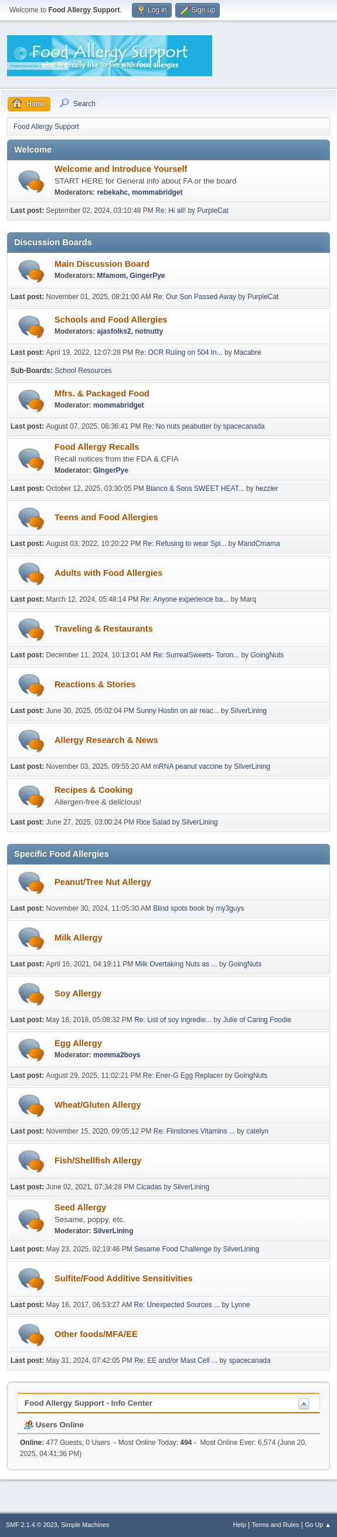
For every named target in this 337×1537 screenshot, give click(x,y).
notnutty (149, 331)
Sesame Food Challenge (173, 1249)
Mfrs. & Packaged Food (102, 393)
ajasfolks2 (114, 331)
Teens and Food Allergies (106, 517)
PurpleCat (212, 210)
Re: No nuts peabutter (178, 426)
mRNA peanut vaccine (188, 766)
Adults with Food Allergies (108, 573)
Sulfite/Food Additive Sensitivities (124, 1278)
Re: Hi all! (170, 210)
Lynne (240, 1305)
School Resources (83, 371)
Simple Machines (85, 1524)
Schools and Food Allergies (111, 319)
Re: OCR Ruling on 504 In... (179, 352)
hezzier (267, 488)
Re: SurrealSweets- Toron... (196, 655)
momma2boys (117, 1055)
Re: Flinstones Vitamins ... (194, 1131)
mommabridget (157, 192)
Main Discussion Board (102, 264)
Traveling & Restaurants (104, 628)
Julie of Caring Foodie (257, 1020)
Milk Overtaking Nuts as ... (176, 964)
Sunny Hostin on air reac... (178, 711)
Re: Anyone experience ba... (185, 599)
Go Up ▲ (318, 1524)
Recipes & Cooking (94, 790)
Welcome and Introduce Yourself (121, 169)
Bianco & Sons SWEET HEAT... (195, 488)
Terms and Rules (275, 1524)
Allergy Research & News (106, 740)
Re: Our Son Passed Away (195, 297)
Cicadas (149, 1187)
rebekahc (112, 192)
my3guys (230, 908)
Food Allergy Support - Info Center (88, 1403)
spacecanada (243, 426)
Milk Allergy (79, 937)
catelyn (257, 1131)
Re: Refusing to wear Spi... (185, 544)
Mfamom (111, 276)
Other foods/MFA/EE (96, 1334)
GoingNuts (267, 655)
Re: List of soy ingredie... (173, 1020)
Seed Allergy (80, 1207)
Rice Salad (154, 822)
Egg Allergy (78, 1043)
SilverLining (248, 711)
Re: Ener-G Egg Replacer (183, 1075)
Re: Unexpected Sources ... (177, 1305)
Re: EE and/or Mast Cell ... (175, 1360)
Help (239, 1524)
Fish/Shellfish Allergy (98, 1160)
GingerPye (147, 276)
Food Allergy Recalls (97, 447)
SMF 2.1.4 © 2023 (31, 1524)
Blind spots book (179, 908)
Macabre (247, 352)
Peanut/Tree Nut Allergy (103, 882)
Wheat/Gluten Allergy (98, 1105)
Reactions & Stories (95, 684)
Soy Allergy (78, 993)
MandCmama (259, 544)
